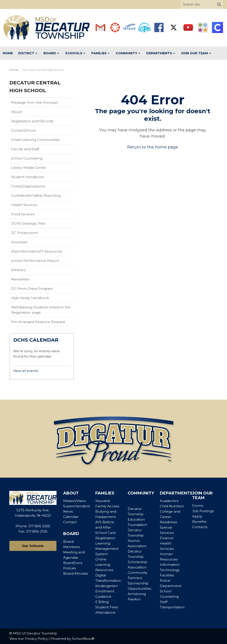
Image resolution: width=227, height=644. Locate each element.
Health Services (24, 205)
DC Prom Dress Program (32, 288)
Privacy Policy (36, 638)
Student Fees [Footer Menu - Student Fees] (106, 607)
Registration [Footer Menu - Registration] (105, 538)
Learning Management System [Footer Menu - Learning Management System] (107, 548)
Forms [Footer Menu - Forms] (197, 506)
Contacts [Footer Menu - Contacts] (199, 527)
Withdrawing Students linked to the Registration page (40, 310)
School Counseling (26, 158)
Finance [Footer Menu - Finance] (166, 538)
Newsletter (20, 279)
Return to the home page (152, 147)
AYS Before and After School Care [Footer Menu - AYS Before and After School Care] (105, 527)
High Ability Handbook (30, 298)
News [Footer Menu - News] (68, 511)
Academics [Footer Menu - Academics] (169, 501)
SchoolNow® (83, 638)
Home (13, 70)
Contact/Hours (23, 130)
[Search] (219, 4)
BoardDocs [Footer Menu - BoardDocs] (72, 563)
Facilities (167, 575)
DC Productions (24, 233)
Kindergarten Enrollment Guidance (106, 591)
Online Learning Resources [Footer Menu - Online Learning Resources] (104, 564)
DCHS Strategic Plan (28, 223)
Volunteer (19, 242)
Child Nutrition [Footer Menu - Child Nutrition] (172, 506)
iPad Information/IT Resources (36, 251)
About (16, 112)
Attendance (105, 612)
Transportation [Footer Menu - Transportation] (172, 607)
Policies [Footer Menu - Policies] (69, 568)
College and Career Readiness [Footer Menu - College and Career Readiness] (170, 516)
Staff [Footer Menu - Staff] (163, 602)
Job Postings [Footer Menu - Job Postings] (203, 511)
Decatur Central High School (43, 70)
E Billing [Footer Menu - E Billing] (102, 602)
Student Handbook (34, 178)
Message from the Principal (34, 102)
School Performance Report (42, 261)
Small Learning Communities (35, 140)
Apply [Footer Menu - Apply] (197, 516)
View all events (25, 371)
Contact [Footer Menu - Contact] (70, 522)
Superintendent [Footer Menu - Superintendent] (76, 506)
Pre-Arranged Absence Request (38, 322)
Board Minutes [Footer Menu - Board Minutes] (75, 573)
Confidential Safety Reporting (42, 196)
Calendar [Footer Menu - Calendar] (70, 517)
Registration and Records (32, 121)
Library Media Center (35, 168)
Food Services (23, 214)
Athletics (25, 271)
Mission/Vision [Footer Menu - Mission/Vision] (74, 501)
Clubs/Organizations (28, 186)
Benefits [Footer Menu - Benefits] (199, 521)
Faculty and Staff (25, 149)
